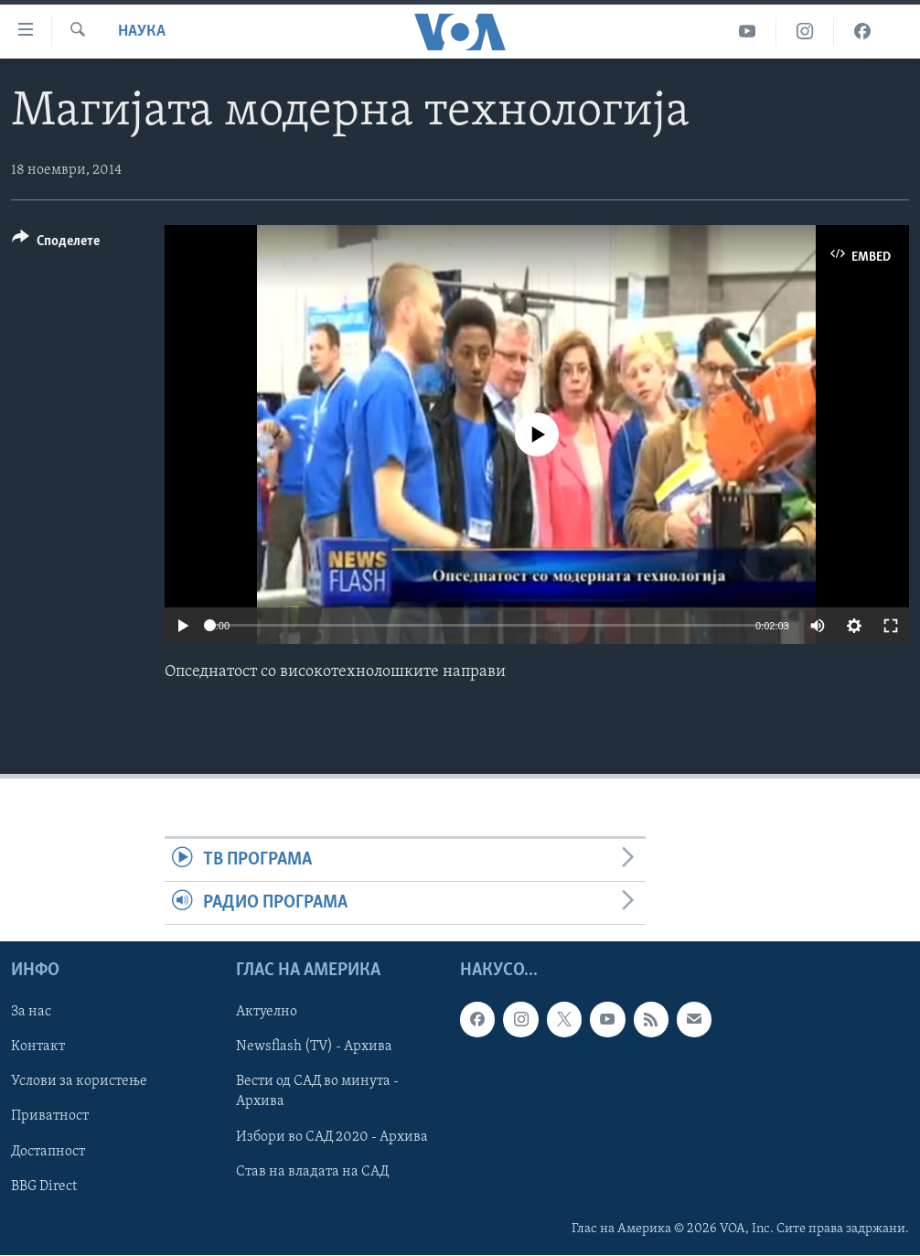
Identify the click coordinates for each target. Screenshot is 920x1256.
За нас (31, 1012)
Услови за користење (79, 1082)
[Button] (56, 244)
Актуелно (266, 1012)
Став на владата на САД (312, 1172)
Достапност (48, 1151)
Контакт (38, 1047)
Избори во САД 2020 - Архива (332, 1137)
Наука (142, 31)
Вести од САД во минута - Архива (317, 1092)
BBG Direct (44, 1186)
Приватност (50, 1117)
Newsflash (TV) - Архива (314, 1047)
